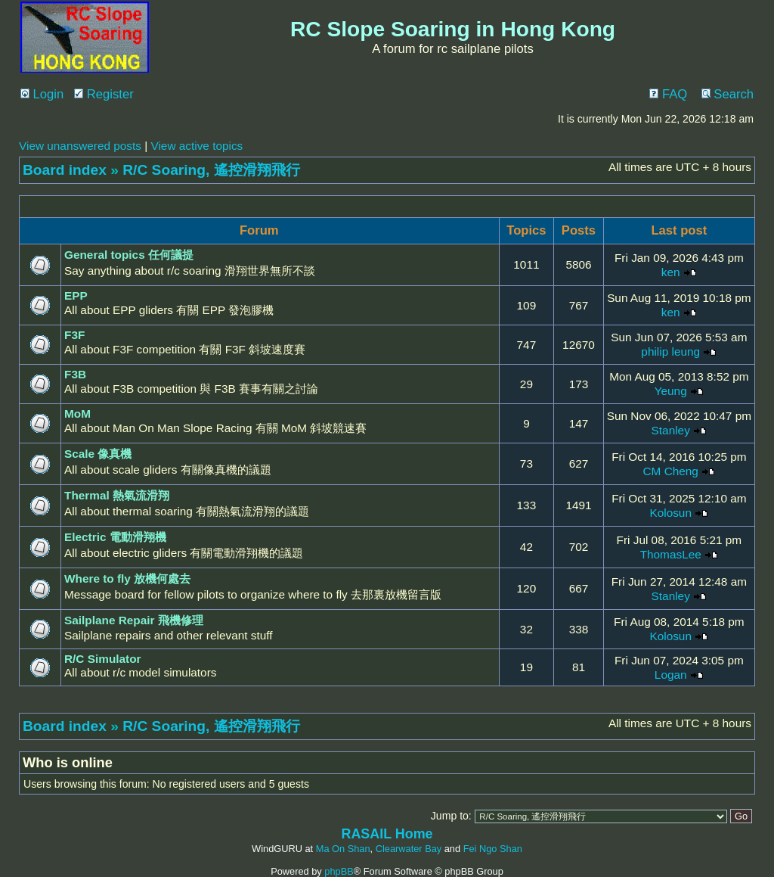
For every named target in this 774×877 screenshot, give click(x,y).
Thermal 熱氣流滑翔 (116, 495)
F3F (74, 334)
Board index (65, 170)
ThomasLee (670, 554)
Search (727, 94)
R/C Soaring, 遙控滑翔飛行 (210, 170)
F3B (75, 374)
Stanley (671, 430)
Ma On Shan (343, 848)
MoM (77, 413)
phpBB (338, 871)
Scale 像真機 (98, 453)
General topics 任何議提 (129, 254)
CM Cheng (670, 471)
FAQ (668, 94)
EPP (76, 295)
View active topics (196, 145)
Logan (671, 674)
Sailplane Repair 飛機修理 (133, 620)
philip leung (670, 351)
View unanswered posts (80, 145)
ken (670, 272)
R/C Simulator (102, 658)
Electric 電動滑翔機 (115, 536)
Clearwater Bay (408, 848)
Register (104, 94)
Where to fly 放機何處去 (127, 578)
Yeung (671, 390)
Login (41, 94)
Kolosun (670, 512)
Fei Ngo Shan (492, 848)
